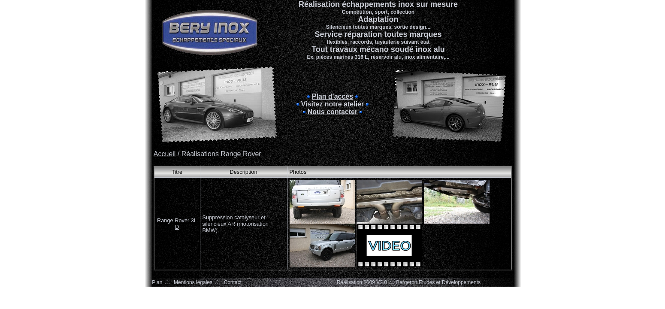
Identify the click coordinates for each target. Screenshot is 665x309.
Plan (157, 282)
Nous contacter (332, 111)
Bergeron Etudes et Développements (438, 282)
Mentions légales (193, 282)
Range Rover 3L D (177, 223)
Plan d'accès (332, 96)
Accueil (165, 154)
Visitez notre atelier (332, 104)
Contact (233, 282)
